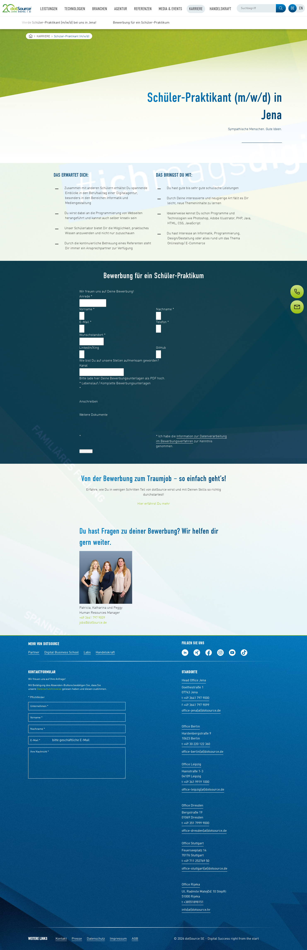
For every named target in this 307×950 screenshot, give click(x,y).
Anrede (85, 296)
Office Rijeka (191, 884)
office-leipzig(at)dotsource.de (203, 789)
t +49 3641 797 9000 (195, 698)
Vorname (86, 309)
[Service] (296, 314)
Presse (77, 938)
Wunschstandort (92, 335)
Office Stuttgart (193, 843)
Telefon (162, 322)
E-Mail (85, 322)
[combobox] (261, 8)
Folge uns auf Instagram (220, 652)
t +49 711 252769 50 (195, 861)
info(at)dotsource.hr (196, 910)
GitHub (161, 348)
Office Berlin (191, 726)
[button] (281, 8)
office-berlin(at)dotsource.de (202, 752)
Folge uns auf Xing (196, 652)
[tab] (292, 8)
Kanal (83, 365)
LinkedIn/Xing (89, 348)
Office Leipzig (191, 764)
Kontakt (61, 938)
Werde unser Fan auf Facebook (208, 652)
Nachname (165, 309)
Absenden (86, 451)
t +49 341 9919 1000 (195, 782)
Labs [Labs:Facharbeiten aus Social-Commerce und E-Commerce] (87, 652)
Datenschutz (96, 938)
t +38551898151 (192, 902)
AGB (135, 938)
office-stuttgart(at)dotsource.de (204, 868)
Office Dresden (192, 805)
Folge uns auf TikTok (244, 652)
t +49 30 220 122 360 (196, 744)
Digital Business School (61, 652)
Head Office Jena (194, 680)
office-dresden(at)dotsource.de (204, 831)
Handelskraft (105, 652)
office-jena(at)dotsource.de (201, 710)
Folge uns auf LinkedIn (185, 652)
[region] (153, 23)
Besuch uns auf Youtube (232, 652)
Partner (33, 652)
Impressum (118, 938)
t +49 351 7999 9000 (195, 823)
